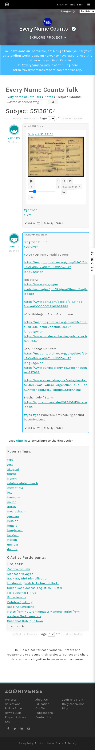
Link (60, 223)
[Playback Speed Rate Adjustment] (42, 191)
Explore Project (48, 37)
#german (30, 210)
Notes (48, 97)
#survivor (31, 246)
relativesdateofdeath (22, 483)
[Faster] (31, 197)
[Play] (31, 181)
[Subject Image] (64, 192)
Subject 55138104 (40, 134)
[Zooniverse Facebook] (8, 729)
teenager (13, 497)
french (12, 478)
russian (12, 521)
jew (9, 492)
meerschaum (17, 511)
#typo (28, 254)
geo (10, 464)
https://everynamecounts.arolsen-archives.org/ (47, 70)
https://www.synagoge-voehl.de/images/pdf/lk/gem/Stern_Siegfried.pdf (55, 289)
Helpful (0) (32, 223)
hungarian (15, 530)
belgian (13, 535)
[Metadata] (70, 181)
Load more (16, 626)
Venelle (14, 246)
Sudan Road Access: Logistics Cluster (34, 588)
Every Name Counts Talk (42, 89)
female (12, 526)
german (13, 516)
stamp (12, 474)
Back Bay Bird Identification (27, 578)
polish (11, 502)
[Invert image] (63, 181)
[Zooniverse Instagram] (28, 729)
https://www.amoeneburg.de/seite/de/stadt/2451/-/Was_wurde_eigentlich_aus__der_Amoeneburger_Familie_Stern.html (55, 385)
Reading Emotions (20, 607)
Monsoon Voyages (20, 574)
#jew (27, 214)
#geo (36, 415)
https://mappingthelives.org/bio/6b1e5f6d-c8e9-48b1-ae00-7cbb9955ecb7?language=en (55, 267)
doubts (12, 549)
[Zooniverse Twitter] (15, 729)
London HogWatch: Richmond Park (33, 583)
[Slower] (31, 187)
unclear (12, 544)
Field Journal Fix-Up (21, 593)
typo (10, 460)
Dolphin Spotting (20, 602)
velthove (14, 138)
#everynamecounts (36, 65)
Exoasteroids (16, 597)
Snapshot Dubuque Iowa (25, 621)
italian (12, 540)
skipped (13, 469)
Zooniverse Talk (18, 569)
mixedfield (15, 488)
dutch (11, 507)
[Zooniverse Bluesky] (22, 729)
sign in (21, 440)
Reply (48, 223)
